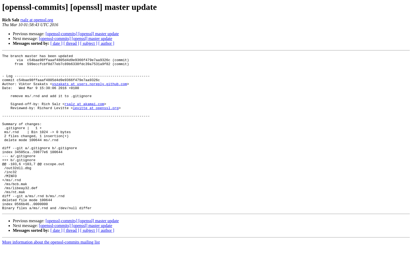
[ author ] (106, 43)
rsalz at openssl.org (36, 20)
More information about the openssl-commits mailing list (51, 273)
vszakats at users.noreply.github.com (89, 90)
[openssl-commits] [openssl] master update (82, 33)
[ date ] (56, 43)
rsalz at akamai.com (84, 114)
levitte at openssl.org (96, 119)
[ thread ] (71, 43)
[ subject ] (88, 43)
